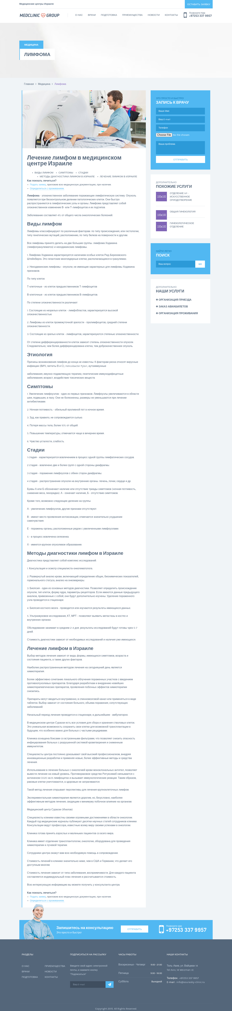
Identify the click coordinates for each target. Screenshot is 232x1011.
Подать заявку (38, 184)
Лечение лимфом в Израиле (118, 176)
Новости (154, 15)
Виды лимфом (44, 172)
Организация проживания (177, 313)
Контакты (171, 15)
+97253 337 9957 (200, 15)
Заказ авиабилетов (172, 306)
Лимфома (60, 84)
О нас (79, 15)
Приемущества (132, 15)
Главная (29, 84)
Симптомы (65, 172)
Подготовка (109, 15)
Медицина (44, 84)
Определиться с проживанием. (47, 188)
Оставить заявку (198, 4)
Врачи (92, 15)
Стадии (83, 172)
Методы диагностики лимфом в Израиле (67, 176)
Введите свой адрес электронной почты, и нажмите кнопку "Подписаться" (88, 970)
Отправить (134, 929)
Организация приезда (173, 299)
